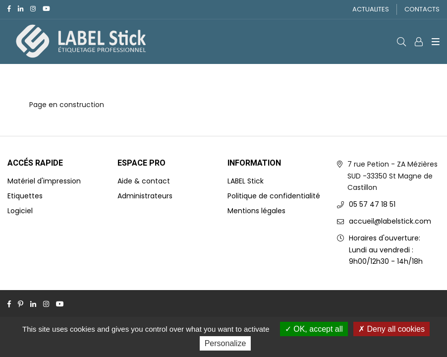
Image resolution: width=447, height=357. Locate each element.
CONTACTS (422, 9)
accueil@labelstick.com (390, 221)
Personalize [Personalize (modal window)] (225, 343)
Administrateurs (144, 196)
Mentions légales (256, 211)
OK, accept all (314, 329)
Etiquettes (25, 196)
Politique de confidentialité (273, 196)
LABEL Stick (245, 181)
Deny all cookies (391, 329)
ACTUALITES (370, 9)
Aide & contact (143, 181)
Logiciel (20, 211)
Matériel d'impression (44, 181)
